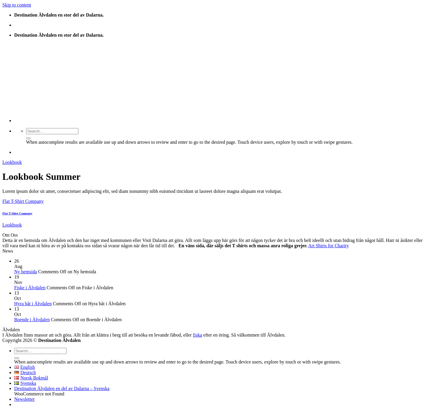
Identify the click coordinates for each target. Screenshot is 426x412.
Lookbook (12, 162)
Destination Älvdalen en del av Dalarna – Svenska (61, 388)
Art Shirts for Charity (328, 245)
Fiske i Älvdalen (30, 287)
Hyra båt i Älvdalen (33, 303)
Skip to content (16, 4)
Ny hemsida (25, 271)
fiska (197, 334)
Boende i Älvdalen (32, 319)
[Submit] (28, 138)
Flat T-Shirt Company (23, 201)
